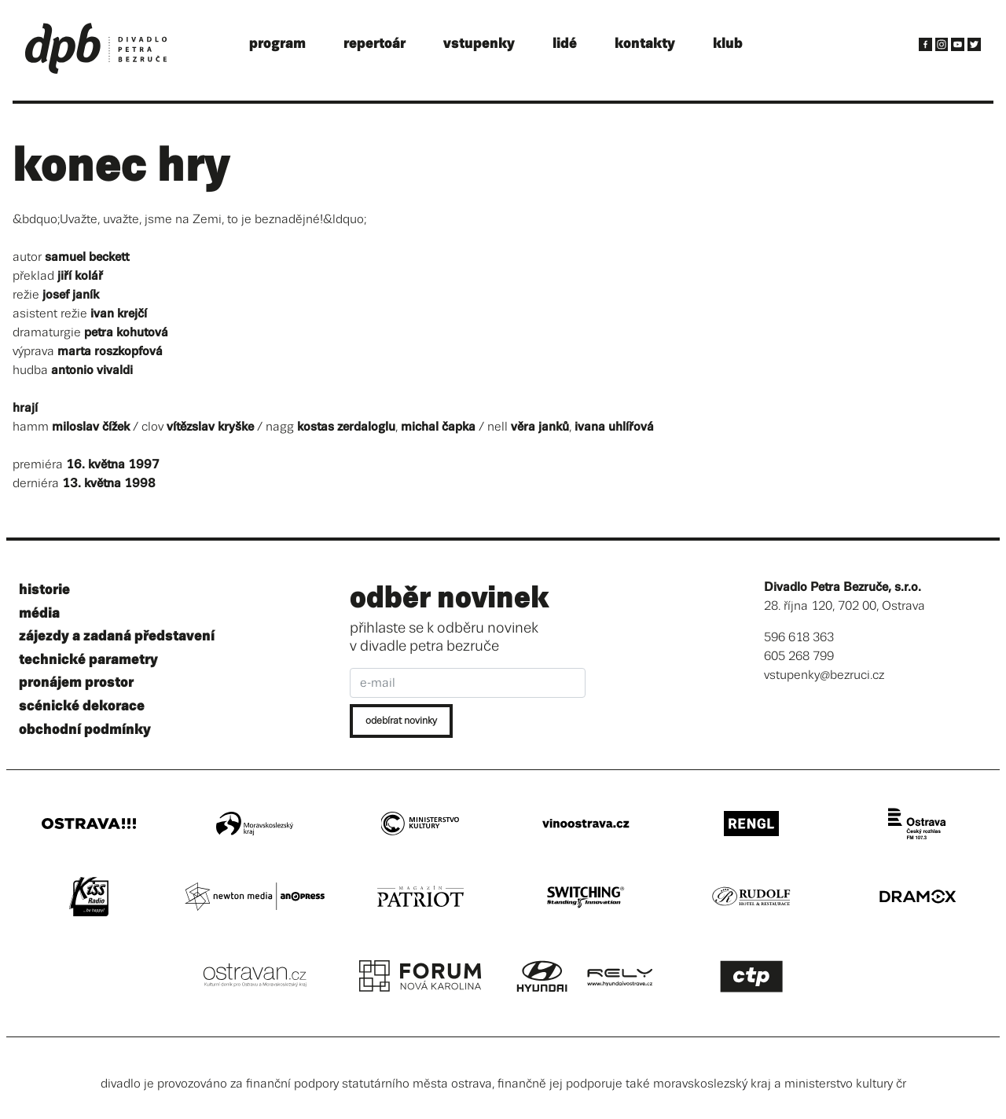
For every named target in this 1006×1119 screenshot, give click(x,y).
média (39, 613)
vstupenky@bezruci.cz (824, 675)
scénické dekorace (82, 706)
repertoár (374, 43)
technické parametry (88, 659)
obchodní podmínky (85, 729)
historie (44, 589)
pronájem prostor (76, 682)
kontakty (645, 43)
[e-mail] (468, 683)
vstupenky (479, 43)
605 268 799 (799, 656)
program (277, 43)
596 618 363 (799, 637)
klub (728, 43)
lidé (565, 43)
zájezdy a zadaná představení (117, 636)
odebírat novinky (401, 721)
